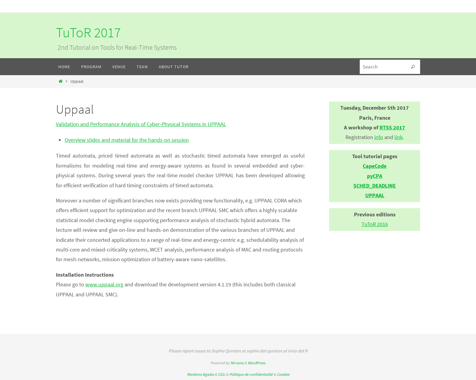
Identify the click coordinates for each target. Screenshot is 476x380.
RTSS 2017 (392, 127)
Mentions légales (200, 374)
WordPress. (257, 362)
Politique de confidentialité (251, 374)
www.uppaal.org (104, 284)
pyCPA (374, 175)
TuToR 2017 (88, 32)
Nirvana (236, 362)
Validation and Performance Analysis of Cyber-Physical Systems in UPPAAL (141, 124)
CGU (221, 374)
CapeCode (374, 165)
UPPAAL (374, 195)
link (398, 137)
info (378, 137)
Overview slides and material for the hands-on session (127, 139)
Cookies (283, 374)
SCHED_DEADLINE (374, 185)
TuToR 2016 (375, 224)
